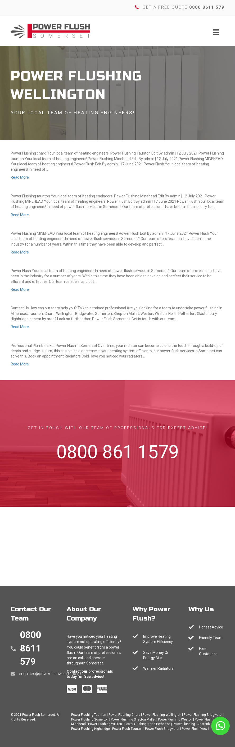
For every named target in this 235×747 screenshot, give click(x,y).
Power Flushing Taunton (88, 715)
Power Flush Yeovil (195, 729)
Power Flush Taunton (127, 729)
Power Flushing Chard (124, 715)
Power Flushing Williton (105, 724)
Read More (20, 177)
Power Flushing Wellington (162, 715)
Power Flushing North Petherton (147, 724)
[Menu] (216, 32)
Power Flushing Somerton (90, 719)
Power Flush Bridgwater (162, 729)
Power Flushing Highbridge (90, 729)
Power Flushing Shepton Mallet (133, 719)
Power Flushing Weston (175, 719)
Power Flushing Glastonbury (193, 724)
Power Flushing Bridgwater (203, 715)
